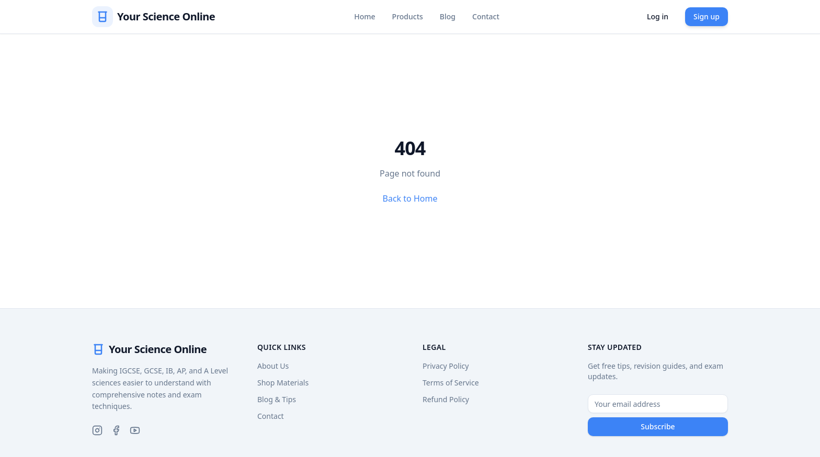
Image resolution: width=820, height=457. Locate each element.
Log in (657, 16)
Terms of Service (451, 383)
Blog (447, 16)
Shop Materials (283, 383)
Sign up (706, 16)
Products (407, 16)
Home (364, 16)
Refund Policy (446, 399)
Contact (485, 16)
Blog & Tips (276, 399)
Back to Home (410, 198)
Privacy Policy (446, 366)
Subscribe (658, 426)
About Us (273, 366)
